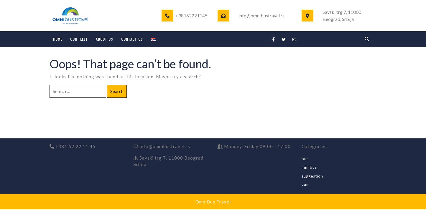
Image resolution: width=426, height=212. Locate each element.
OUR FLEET (79, 39)
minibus (309, 167)
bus (305, 158)
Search (117, 91)
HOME (57, 39)
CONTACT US (132, 39)
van (305, 184)
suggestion (312, 176)
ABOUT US (104, 39)
